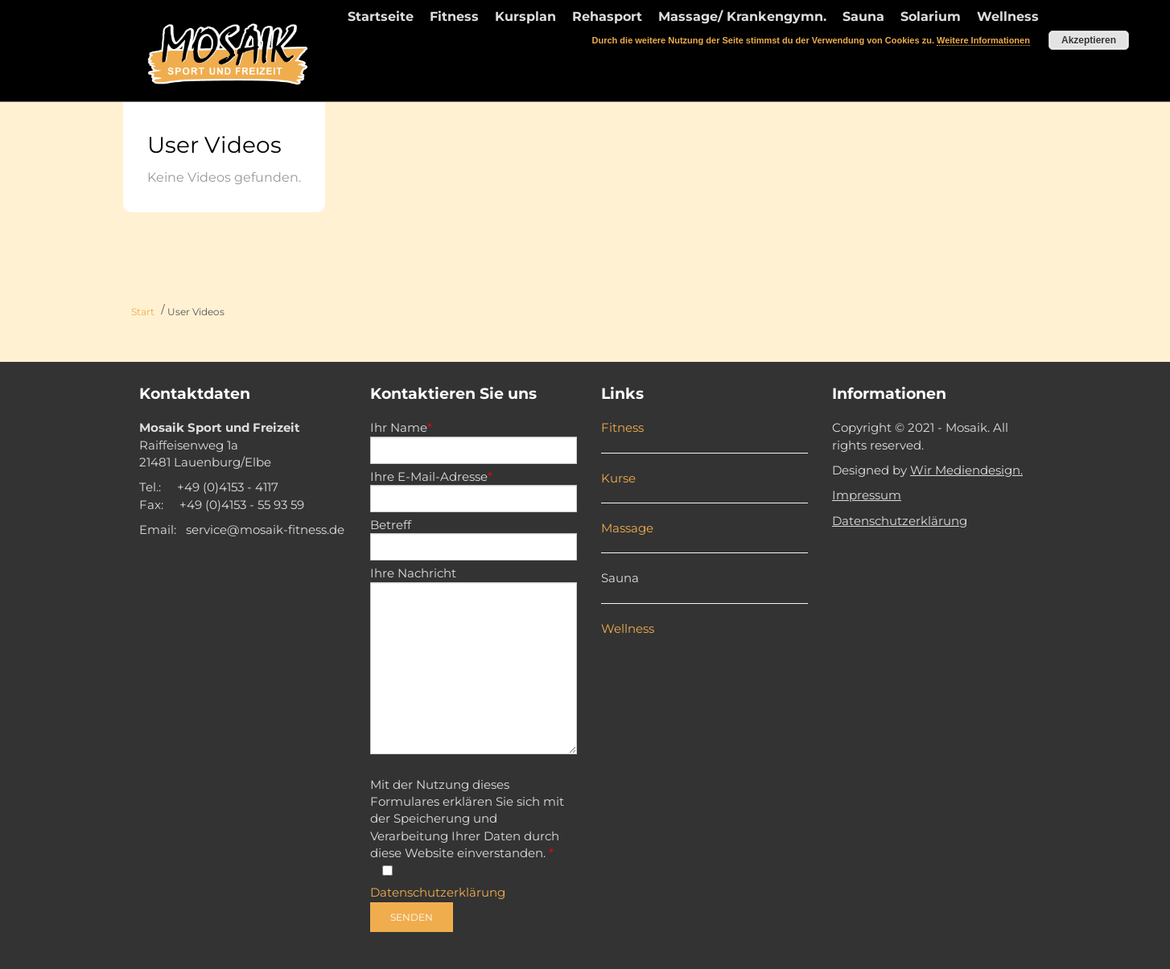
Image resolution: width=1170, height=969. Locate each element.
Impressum (866, 495)
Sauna (620, 577)
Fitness (622, 427)
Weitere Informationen (983, 40)
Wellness (627, 628)
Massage (627, 528)
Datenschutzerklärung (437, 892)
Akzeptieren (1088, 40)
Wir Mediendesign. (966, 470)
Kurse (618, 478)
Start (142, 312)
